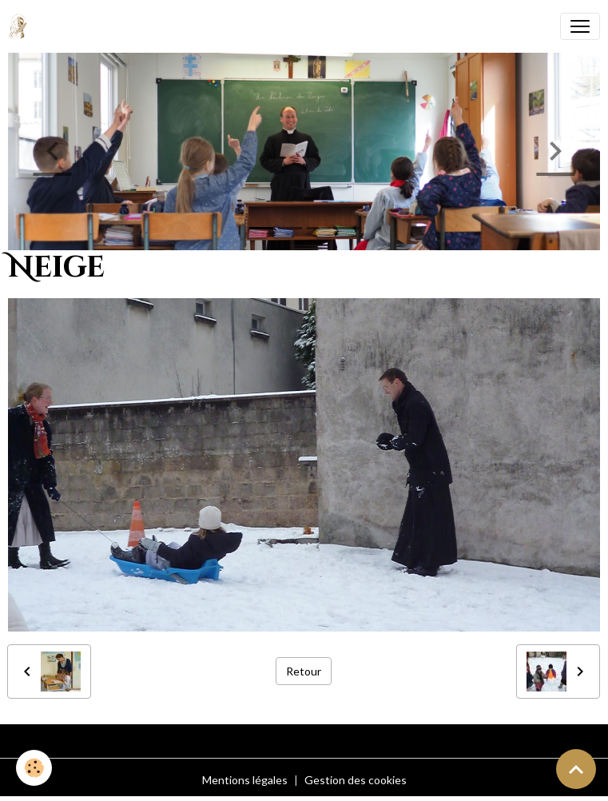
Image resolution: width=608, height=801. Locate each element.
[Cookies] (34, 768)
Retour (303, 671)
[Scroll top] (576, 769)
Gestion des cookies (355, 780)
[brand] (21, 26)
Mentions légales (245, 780)
